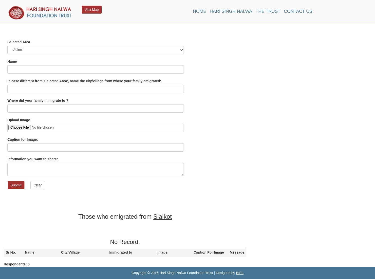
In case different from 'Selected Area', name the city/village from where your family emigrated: (84, 81)
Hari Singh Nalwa (231, 11)
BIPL (239, 273)
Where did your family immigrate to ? (37, 100)
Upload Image (18, 120)
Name (12, 61)
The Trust (268, 11)
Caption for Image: (22, 139)
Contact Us (298, 11)
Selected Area (18, 42)
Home (199, 11)
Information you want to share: (32, 159)
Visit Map (92, 10)
